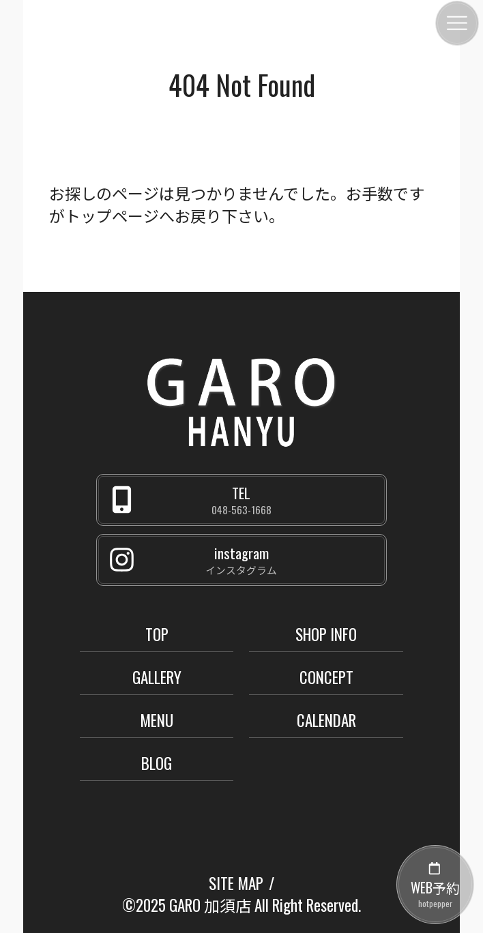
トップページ (112, 215)
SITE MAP (236, 883)
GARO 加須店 (210, 905)
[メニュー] (457, 23)
